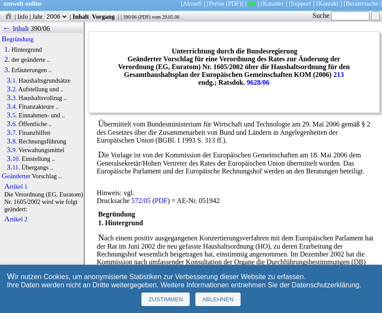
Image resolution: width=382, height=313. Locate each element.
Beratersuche (362, 3)
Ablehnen (218, 299)
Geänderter (16, 176)
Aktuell (192, 3)
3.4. (12, 106)
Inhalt (81, 16)
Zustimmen (165, 299)
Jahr (50, 16)
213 (338, 74)
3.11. (13, 167)
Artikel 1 (16, 186)
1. (7, 49)
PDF (144, 17)
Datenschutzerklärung (325, 285)
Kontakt (328, 3)
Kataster (273, 3)
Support (301, 3)
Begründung (18, 39)
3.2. (12, 89)
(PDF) (233, 3)
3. (7, 70)
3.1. (12, 80)
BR (251, 3)
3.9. (12, 150)
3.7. (12, 132)
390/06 (130, 17)
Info (22, 16)
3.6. (12, 123)
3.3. (12, 97)
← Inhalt (16, 28)
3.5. (12, 115)
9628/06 (258, 82)
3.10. (13, 158)
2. (7, 59)
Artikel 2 (16, 219)
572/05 (141, 200)
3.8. (12, 141)
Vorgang (103, 16)
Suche (340, 15)
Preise (216, 3)
